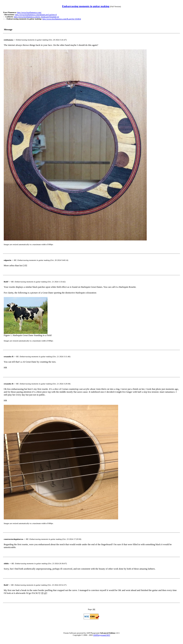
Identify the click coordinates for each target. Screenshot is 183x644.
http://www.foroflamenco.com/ (29, 12)
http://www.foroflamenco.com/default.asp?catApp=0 (36, 14)
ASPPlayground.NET (101, 635)
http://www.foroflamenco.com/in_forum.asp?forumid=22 (36, 17)
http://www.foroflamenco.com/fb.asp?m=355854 (61, 19)
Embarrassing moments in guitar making (85, 6)
